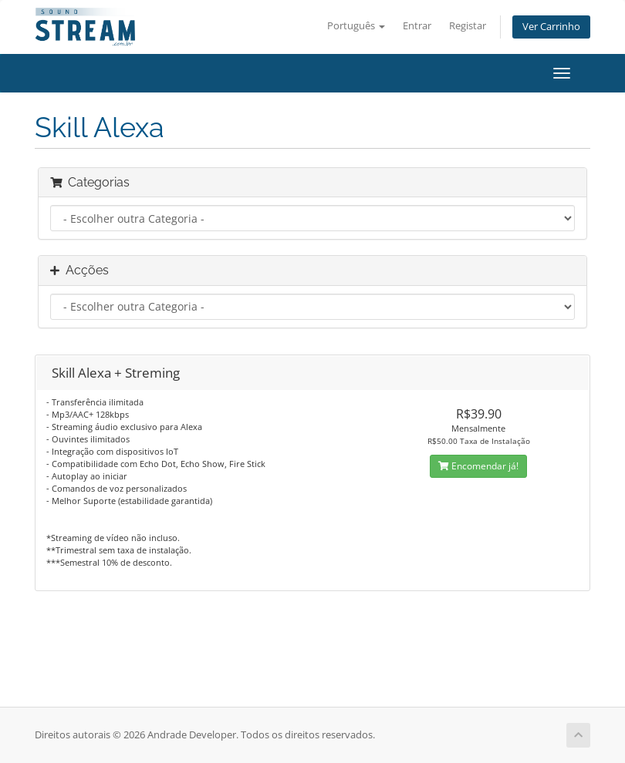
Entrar (417, 25)
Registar (467, 25)
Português (356, 25)
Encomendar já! (478, 465)
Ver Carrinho (551, 26)
